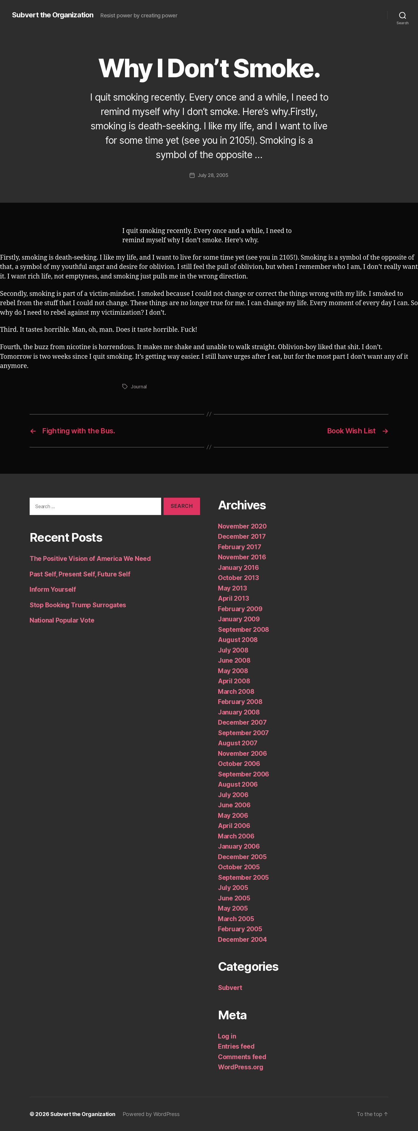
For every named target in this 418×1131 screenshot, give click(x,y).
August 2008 (238, 640)
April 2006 (234, 825)
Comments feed (242, 1057)
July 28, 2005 (213, 175)
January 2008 (239, 712)
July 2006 (233, 795)
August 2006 (238, 784)
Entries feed (236, 1046)
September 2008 (243, 629)
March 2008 (236, 691)
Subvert (230, 987)
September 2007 (243, 733)
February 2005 (240, 929)
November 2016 (242, 557)
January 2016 (238, 567)
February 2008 (240, 701)
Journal (139, 387)
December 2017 (242, 536)
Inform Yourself (53, 589)
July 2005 (233, 887)
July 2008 (233, 650)
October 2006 (239, 763)
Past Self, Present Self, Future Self (80, 574)
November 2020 (242, 526)
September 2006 (243, 774)
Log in (227, 1036)
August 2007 (237, 743)
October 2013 (238, 578)
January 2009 (239, 619)
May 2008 (233, 671)
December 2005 (242, 857)
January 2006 (239, 846)
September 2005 (243, 877)
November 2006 (242, 753)
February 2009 (240, 609)
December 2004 (242, 939)
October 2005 (239, 867)
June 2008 (234, 660)
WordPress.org (240, 1067)
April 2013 (233, 598)
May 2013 (232, 588)
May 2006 (233, 815)
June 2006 (234, 805)
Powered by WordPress (151, 1114)
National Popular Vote (62, 620)
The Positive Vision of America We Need (90, 558)
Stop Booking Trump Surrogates (78, 605)
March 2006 (236, 836)
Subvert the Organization (52, 15)
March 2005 (236, 919)
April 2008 (234, 681)
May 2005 (233, 908)
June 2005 (234, 898)
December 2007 (242, 722)
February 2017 (239, 547)
